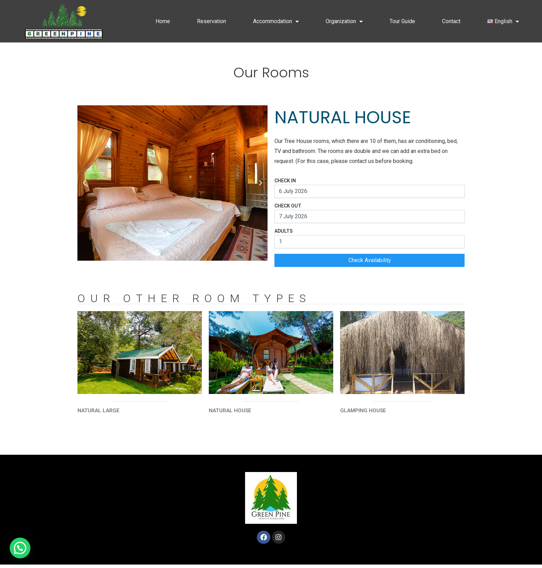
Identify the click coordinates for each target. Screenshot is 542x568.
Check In (285, 180)
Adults (283, 231)
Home (163, 21)
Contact (451, 21)
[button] (84, 183)
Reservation (211, 21)
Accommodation (276, 21)
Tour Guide (402, 21)
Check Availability (369, 260)
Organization (344, 21)
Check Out (287, 205)
